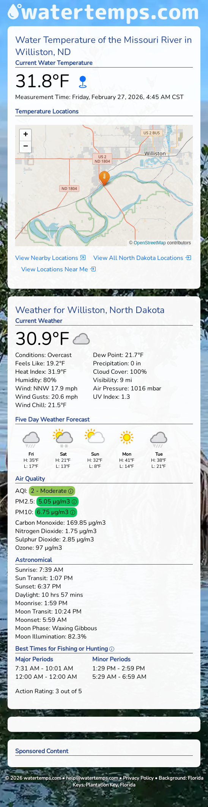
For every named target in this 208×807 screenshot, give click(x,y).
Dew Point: (108, 355)
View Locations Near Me (58, 269)
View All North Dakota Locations (142, 258)
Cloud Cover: (110, 372)
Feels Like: (30, 363)
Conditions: (30, 355)
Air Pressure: (111, 388)
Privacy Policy (138, 778)
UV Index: (106, 397)
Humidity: (28, 380)
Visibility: (105, 380)
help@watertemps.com (92, 778)
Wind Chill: (30, 405)
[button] (104, 178)
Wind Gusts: (32, 397)
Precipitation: (111, 363)
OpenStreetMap (150, 242)
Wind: (23, 388)
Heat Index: (30, 372)
